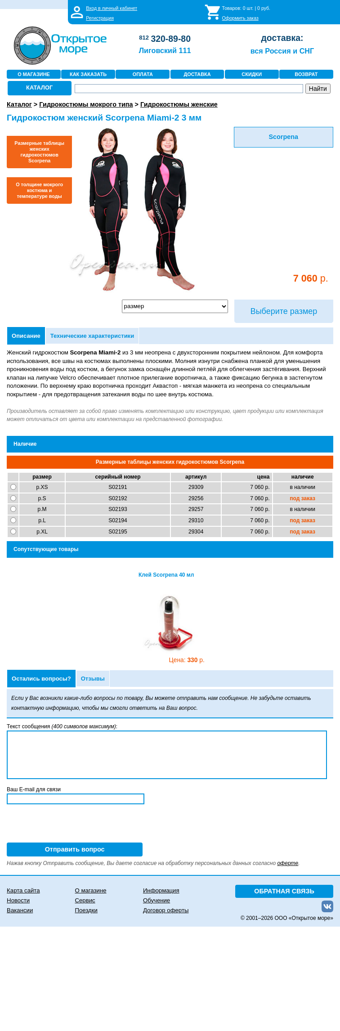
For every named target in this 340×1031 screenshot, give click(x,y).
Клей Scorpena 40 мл (166, 575)
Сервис (85, 900)
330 (187, 660)
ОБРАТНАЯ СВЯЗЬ (284, 891)
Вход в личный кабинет (111, 8)
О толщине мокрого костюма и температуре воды (39, 190)
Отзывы (93, 678)
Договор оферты (166, 910)
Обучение (156, 900)
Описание (26, 335)
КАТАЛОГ (39, 87)
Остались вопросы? (41, 678)
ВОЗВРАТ (306, 74)
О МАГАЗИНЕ (34, 74)
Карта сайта (23, 890)
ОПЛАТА (143, 74)
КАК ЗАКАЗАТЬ (88, 74)
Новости (18, 900)
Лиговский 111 (165, 50)
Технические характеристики (92, 335)
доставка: (282, 38)
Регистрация (100, 18)
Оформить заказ (240, 18)
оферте (287, 863)
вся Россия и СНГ (282, 51)
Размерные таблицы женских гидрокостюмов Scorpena (39, 151)
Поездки (86, 910)
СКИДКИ (252, 74)
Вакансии (20, 910)
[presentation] (75, 825)
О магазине (91, 890)
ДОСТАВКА (196, 74)
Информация (161, 890)
